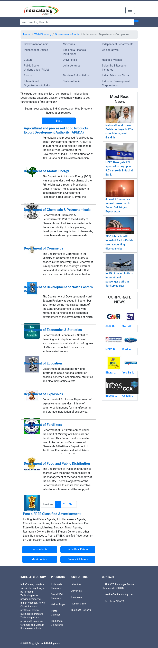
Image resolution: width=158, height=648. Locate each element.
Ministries (69, 44)
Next (72, 504)
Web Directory (42, 34)
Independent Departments (117, 44)
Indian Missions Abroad (116, 75)
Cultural (28, 59)
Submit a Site (78, 603)
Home (27, 34)
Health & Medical (112, 59)
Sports (28, 75)
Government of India (67, 34)
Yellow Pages (58, 604)
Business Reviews (81, 610)
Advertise (76, 590)
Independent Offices (36, 50)
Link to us (76, 597)
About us (76, 584)
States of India (71, 81)
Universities (70, 59)
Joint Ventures (71, 65)
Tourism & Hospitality (76, 75)
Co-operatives (110, 50)
